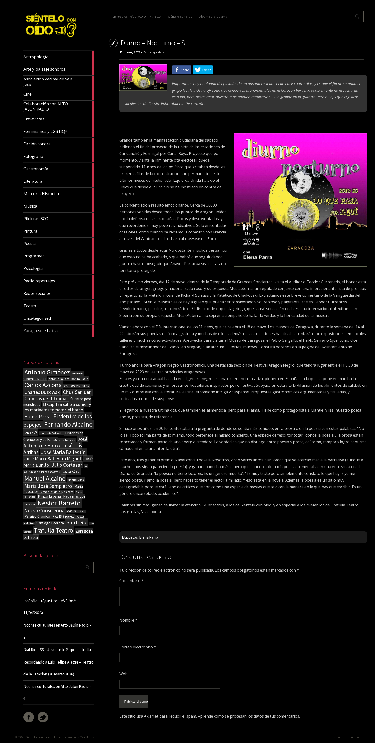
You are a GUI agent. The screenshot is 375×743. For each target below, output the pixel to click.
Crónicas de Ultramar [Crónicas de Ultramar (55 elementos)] (46, 398)
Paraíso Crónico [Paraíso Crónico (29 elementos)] (37, 516)
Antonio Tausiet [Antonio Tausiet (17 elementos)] (59, 378)
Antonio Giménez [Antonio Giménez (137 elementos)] (47, 372)
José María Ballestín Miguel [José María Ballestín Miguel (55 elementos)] (52, 458)
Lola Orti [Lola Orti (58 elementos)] (71, 471)
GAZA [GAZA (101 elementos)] (30, 432)
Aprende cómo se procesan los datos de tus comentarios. (249, 711)
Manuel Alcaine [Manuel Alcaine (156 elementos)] (44, 478)
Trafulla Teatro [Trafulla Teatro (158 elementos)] (53, 530)
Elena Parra (148, 537)
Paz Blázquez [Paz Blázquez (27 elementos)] (63, 516)
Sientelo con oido (38, 737)
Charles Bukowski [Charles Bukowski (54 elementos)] (42, 392)
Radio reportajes (154, 52)
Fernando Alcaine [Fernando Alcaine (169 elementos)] (68, 424)
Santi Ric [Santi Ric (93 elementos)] (76, 522)
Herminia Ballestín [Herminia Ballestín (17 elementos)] (51, 433)
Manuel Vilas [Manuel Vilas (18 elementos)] (76, 480)
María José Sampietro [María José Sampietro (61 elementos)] (48, 486)
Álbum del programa (213, 16)
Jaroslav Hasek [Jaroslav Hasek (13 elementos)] (67, 440)
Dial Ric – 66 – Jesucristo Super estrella (57, 649)
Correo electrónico (137, 647)
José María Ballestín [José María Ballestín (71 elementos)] (63, 452)
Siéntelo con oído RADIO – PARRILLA (136, 16)
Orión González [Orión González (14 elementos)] (76, 511)
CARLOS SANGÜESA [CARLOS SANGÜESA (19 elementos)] (76, 386)
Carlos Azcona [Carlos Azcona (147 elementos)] (43, 385)
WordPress (87, 737)
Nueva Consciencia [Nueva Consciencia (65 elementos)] (44, 510)
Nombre (128, 620)
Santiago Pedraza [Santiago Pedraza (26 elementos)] (50, 523)
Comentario (131, 580)
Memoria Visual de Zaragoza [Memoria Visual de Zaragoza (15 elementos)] (56, 491)
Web (123, 673)
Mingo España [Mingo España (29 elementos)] (49, 496)
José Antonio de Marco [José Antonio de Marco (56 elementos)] (55, 442)
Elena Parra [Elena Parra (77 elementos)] (37, 416)
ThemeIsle (353, 737)
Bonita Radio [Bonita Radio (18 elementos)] (79, 378)
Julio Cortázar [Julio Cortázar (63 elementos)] (66, 465)
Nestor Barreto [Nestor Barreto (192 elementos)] (59, 503)
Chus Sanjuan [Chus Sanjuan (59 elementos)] (77, 392)
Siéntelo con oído (180, 16)
